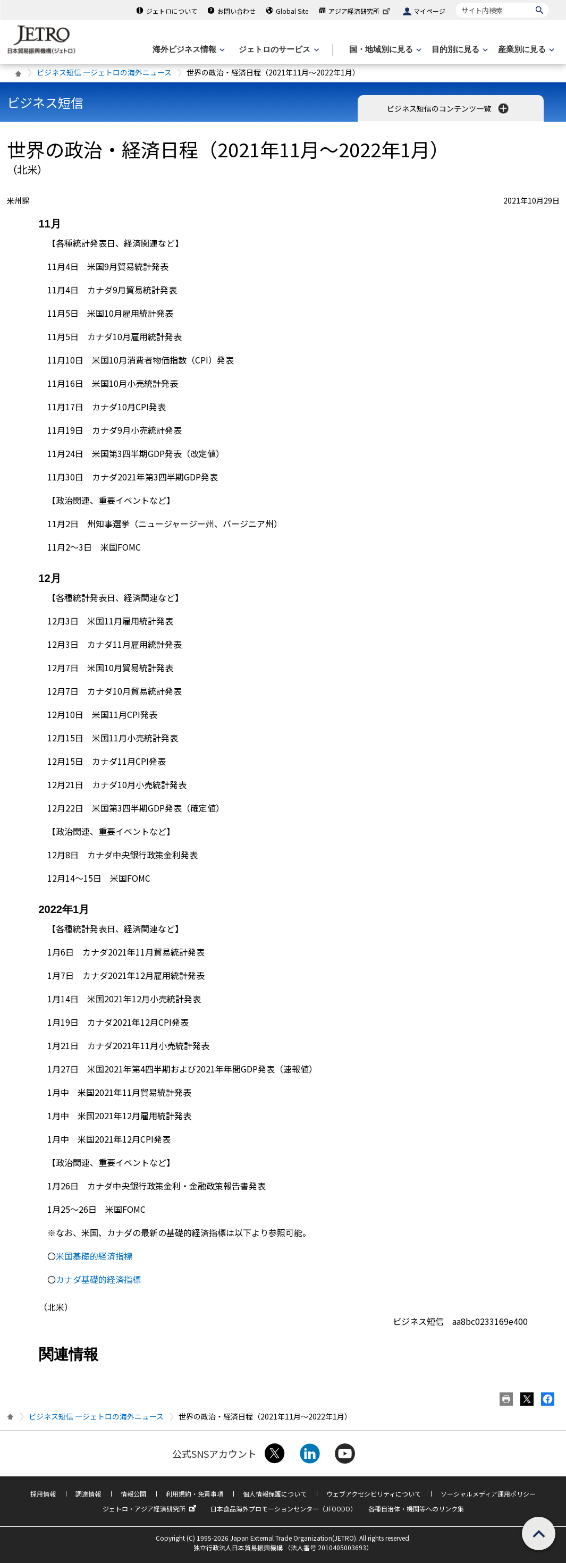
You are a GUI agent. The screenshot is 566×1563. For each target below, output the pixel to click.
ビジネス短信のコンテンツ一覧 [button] (449, 108)
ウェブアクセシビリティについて (373, 1493)
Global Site (292, 10)
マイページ (429, 10)
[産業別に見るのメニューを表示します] (525, 50)
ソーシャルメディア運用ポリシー (488, 1493)
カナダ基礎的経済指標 (98, 1279)
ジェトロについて (171, 10)
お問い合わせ (236, 10)
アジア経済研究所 (360, 10)
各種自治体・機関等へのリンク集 (416, 1508)
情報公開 (133, 1493)
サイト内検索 (455, 2)
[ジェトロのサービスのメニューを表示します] (278, 50)
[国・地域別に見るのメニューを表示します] (384, 50)
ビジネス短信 (45, 102)
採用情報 (43, 1493)
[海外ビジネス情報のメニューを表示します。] (188, 50)
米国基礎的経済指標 (94, 1255)
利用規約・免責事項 (194, 1493)
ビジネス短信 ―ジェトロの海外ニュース (104, 72)
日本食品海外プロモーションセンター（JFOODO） (283, 1508)
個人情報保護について (275, 1493)
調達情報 (88, 1493)
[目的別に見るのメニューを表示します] (459, 50)
